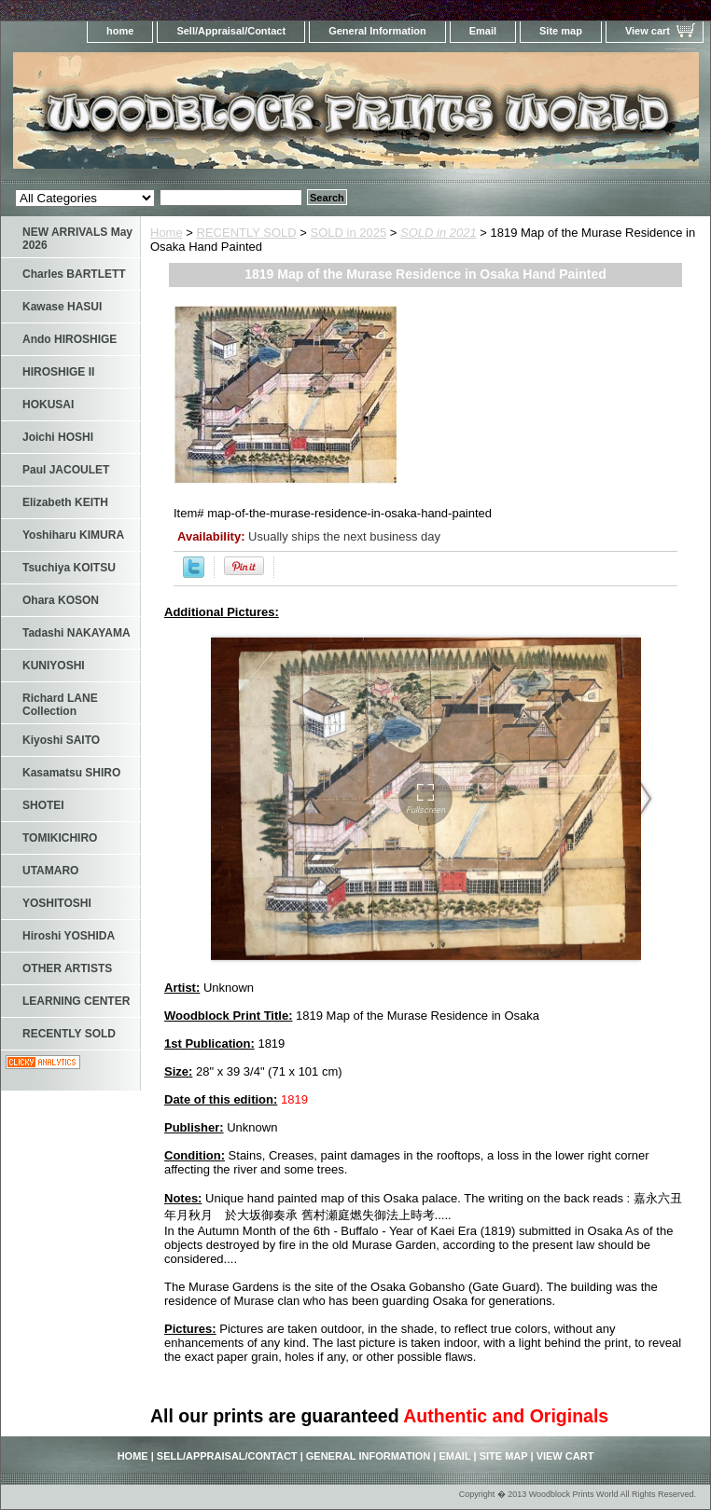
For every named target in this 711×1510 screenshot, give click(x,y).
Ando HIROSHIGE (69, 339)
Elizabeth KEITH (65, 502)
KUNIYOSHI (53, 665)
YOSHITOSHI (56, 903)
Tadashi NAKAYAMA (76, 632)
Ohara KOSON (60, 600)
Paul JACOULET (65, 469)
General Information (377, 30)
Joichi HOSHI (57, 437)
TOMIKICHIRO (59, 837)
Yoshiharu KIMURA (73, 535)
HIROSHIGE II (58, 371)
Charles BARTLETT (74, 274)
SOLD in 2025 (349, 233)
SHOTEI (43, 805)
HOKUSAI (48, 404)
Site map (560, 30)
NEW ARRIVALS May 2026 (77, 239)
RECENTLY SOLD (247, 233)
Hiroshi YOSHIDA (68, 935)
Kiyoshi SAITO (61, 740)
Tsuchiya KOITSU (69, 567)
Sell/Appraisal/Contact (231, 30)
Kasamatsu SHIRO (71, 772)
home (119, 30)
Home (166, 233)
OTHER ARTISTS (67, 968)
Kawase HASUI (62, 306)
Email (482, 30)
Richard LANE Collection (60, 705)
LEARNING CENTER (76, 1001)
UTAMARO (50, 870)
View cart (647, 30)
